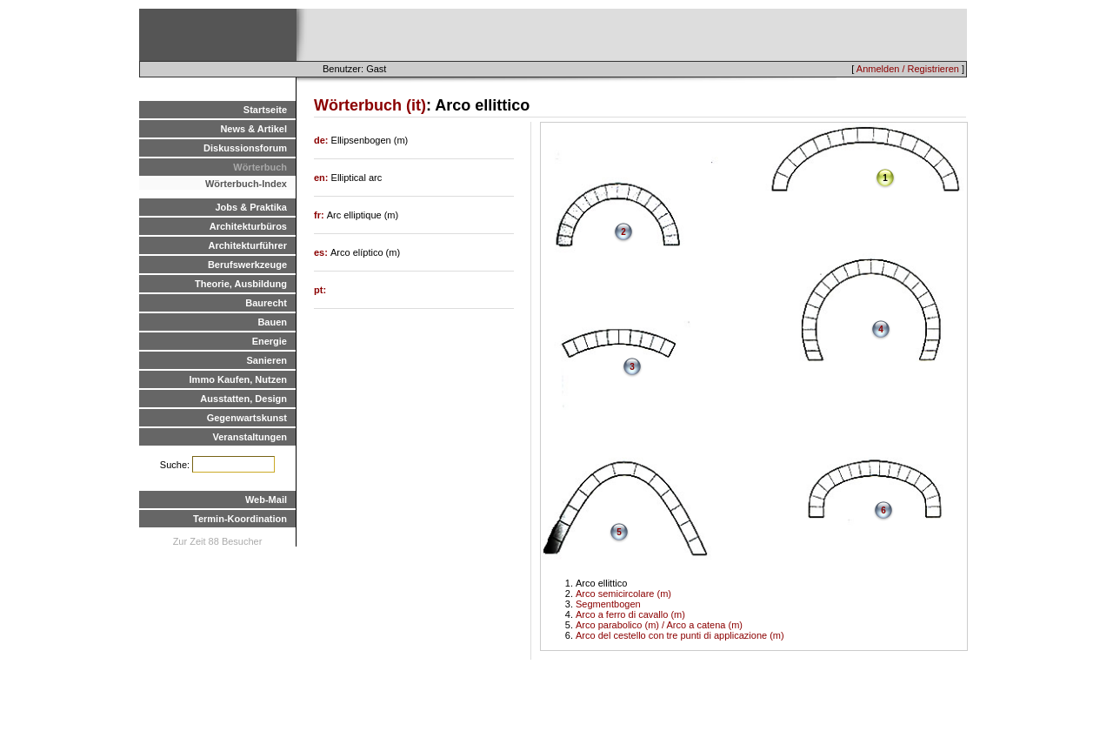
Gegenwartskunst (247, 418)
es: (322, 252)
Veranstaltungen (249, 437)
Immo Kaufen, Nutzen (238, 379)
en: (322, 177)
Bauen (272, 322)
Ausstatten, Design (243, 398)
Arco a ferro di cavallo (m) (630, 614)
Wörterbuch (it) (370, 105)
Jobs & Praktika (251, 207)
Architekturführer (248, 245)
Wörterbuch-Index (246, 183)
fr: (320, 215)
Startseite (265, 109)
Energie (269, 341)
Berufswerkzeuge (247, 264)
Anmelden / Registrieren (907, 69)
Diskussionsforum (245, 148)
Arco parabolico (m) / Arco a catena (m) (659, 625)
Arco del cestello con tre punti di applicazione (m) (680, 635)
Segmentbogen (608, 604)
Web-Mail (266, 499)
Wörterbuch (260, 167)
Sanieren (267, 360)
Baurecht (266, 303)
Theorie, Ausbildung (241, 283)
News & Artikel (253, 129)
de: (322, 140)
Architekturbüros (248, 226)
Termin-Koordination (240, 518)
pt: (320, 290)
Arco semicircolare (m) (623, 593)
